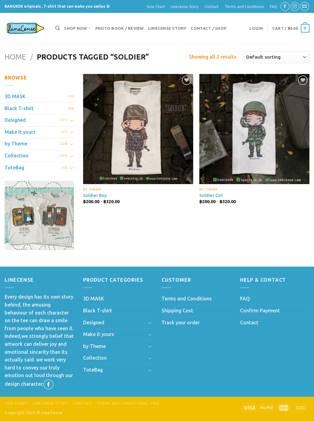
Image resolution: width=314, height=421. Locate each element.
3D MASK (15, 96)
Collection (16, 155)
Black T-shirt (19, 108)
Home (15, 57)
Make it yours (20, 132)
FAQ (273, 6)
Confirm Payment (260, 310)
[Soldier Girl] (254, 129)
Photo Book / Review (119, 28)
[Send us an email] (304, 6)
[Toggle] (71, 120)
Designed (15, 120)
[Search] (57, 28)
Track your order (181, 322)
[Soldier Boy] (138, 129)
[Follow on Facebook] (285, 6)
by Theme (16, 143)
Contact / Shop (209, 28)
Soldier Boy (95, 195)
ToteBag (14, 167)
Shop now (77, 28)
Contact (212, 6)
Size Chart (156, 6)
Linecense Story (185, 6)
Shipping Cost (177, 310)
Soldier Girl (211, 195)
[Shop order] (276, 57)
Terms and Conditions (244, 6)
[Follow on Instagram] (294, 6)
